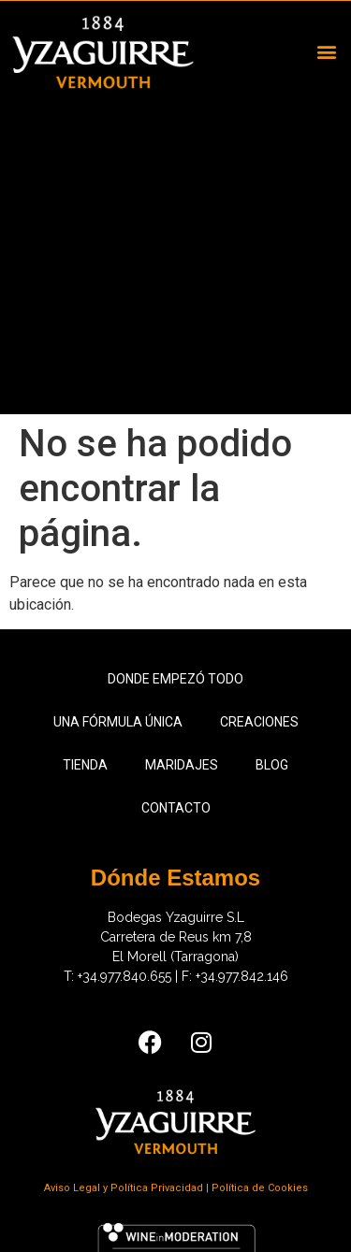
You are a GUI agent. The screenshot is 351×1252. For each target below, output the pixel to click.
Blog (272, 764)
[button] (326, 51)
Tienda (85, 764)
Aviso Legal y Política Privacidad (125, 1188)
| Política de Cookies (257, 1188)
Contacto (176, 807)
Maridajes (181, 764)
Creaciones (259, 721)
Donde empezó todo (175, 678)
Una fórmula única (118, 721)
